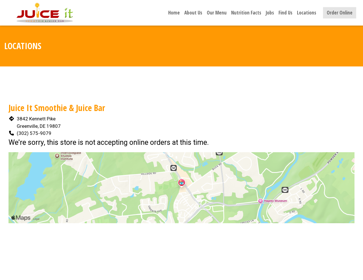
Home (174, 12)
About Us (193, 12)
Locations (306, 12)
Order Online (340, 12)
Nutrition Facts (246, 12)
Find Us (285, 12)
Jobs (270, 12)
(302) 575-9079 (34, 133)
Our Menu (217, 12)
